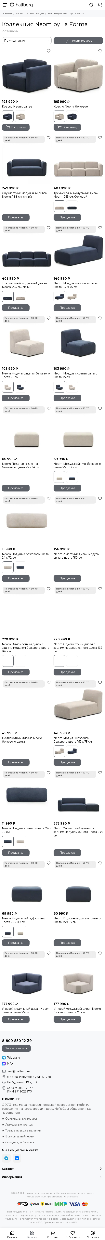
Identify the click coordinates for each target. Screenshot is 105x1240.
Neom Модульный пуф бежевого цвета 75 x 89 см (77, 465)
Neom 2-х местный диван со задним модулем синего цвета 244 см (78, 832)
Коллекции (37, 13)
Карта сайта (71, 1196)
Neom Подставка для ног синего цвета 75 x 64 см (77, 920)
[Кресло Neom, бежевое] (78, 73)
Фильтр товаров (78, 40)
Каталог (21, 13)
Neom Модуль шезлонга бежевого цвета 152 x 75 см (73, 739)
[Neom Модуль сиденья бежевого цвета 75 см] (27, 340)
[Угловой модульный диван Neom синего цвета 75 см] (27, 975)
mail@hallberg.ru (18, 1071)
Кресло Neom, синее (17, 106)
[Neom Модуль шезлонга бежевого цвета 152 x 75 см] (78, 704)
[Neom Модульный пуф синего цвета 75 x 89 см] (27, 885)
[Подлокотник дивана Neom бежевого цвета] (27, 704)
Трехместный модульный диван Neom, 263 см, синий (24, 285)
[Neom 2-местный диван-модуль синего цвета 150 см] (78, 520)
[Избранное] (49, 51)
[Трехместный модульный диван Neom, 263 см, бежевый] (78, 160)
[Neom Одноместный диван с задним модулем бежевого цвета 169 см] (27, 611)
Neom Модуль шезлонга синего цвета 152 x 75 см (76, 285)
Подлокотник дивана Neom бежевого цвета (22, 739)
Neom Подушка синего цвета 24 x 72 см (26, 830)
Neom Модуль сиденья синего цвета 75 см (75, 375)
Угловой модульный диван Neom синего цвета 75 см (25, 1010)
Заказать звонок (16, 1048)
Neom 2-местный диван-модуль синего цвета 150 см (76, 555)
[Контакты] (100, 5)
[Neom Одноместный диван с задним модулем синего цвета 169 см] (78, 611)
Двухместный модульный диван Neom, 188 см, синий (24, 194)
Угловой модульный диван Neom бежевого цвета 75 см (77, 1010)
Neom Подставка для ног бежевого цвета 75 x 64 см (20, 465)
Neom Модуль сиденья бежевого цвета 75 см (26, 375)
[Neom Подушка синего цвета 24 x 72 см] (27, 795)
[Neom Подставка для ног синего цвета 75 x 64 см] (78, 885)
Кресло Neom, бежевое (71, 106)
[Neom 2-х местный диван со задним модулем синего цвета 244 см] (78, 795)
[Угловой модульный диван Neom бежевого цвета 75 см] (78, 975)
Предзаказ (15, 217)
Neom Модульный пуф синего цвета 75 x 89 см (23, 920)
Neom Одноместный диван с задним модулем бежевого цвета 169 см (25, 647)
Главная (7, 13)
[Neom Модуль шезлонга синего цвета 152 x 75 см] (78, 250)
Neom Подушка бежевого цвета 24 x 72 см (25, 555)
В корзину (16, 127)
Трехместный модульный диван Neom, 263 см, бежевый (76, 194)
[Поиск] (91, 5)
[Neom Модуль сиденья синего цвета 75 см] (78, 340)
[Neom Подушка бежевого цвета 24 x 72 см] (27, 520)
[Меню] (5, 5)
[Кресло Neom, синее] (27, 73)
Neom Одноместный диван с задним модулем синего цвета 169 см (78, 647)
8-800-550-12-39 (17, 1041)
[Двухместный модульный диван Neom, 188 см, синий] (27, 160)
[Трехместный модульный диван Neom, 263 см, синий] (27, 250)
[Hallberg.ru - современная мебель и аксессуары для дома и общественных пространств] (21, 5)
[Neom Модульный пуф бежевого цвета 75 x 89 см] (78, 430)
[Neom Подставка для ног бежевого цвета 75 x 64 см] (27, 430)
